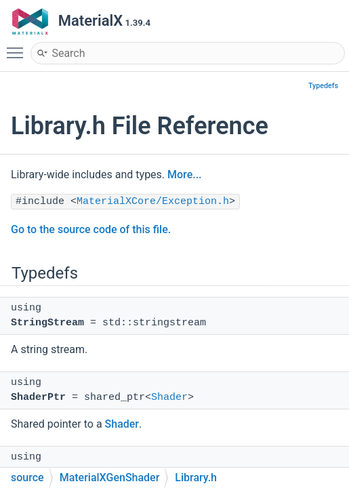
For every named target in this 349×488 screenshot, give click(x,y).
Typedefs (323, 85)
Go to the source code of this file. (91, 229)
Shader (169, 397)
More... (184, 174)
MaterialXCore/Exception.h (153, 201)
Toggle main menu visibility (18, 47)
